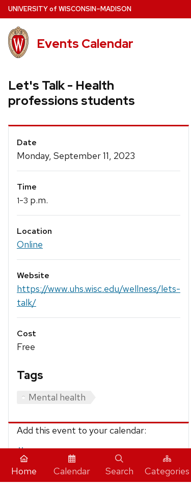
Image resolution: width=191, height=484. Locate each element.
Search (119, 465)
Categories (167, 465)
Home (24, 465)
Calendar (71, 465)
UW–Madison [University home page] (69, 9)
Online (30, 244)
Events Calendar (85, 43)
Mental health (57, 397)
